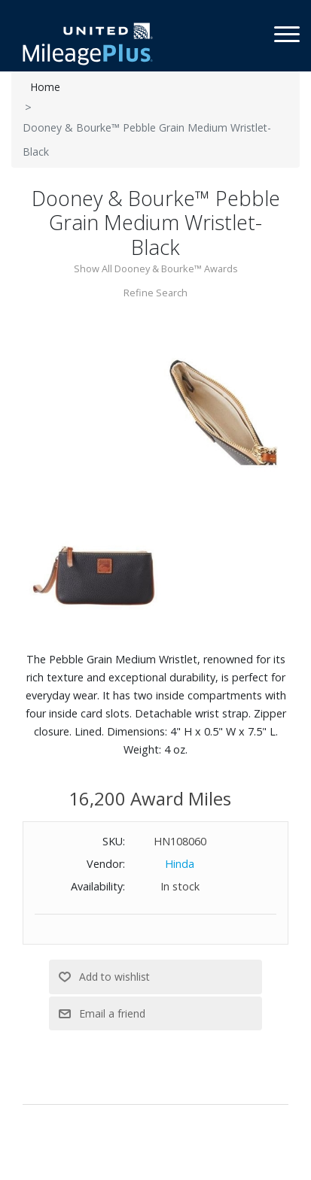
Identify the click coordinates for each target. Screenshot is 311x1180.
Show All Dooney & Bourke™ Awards (156, 268)
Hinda (179, 864)
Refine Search (155, 292)
